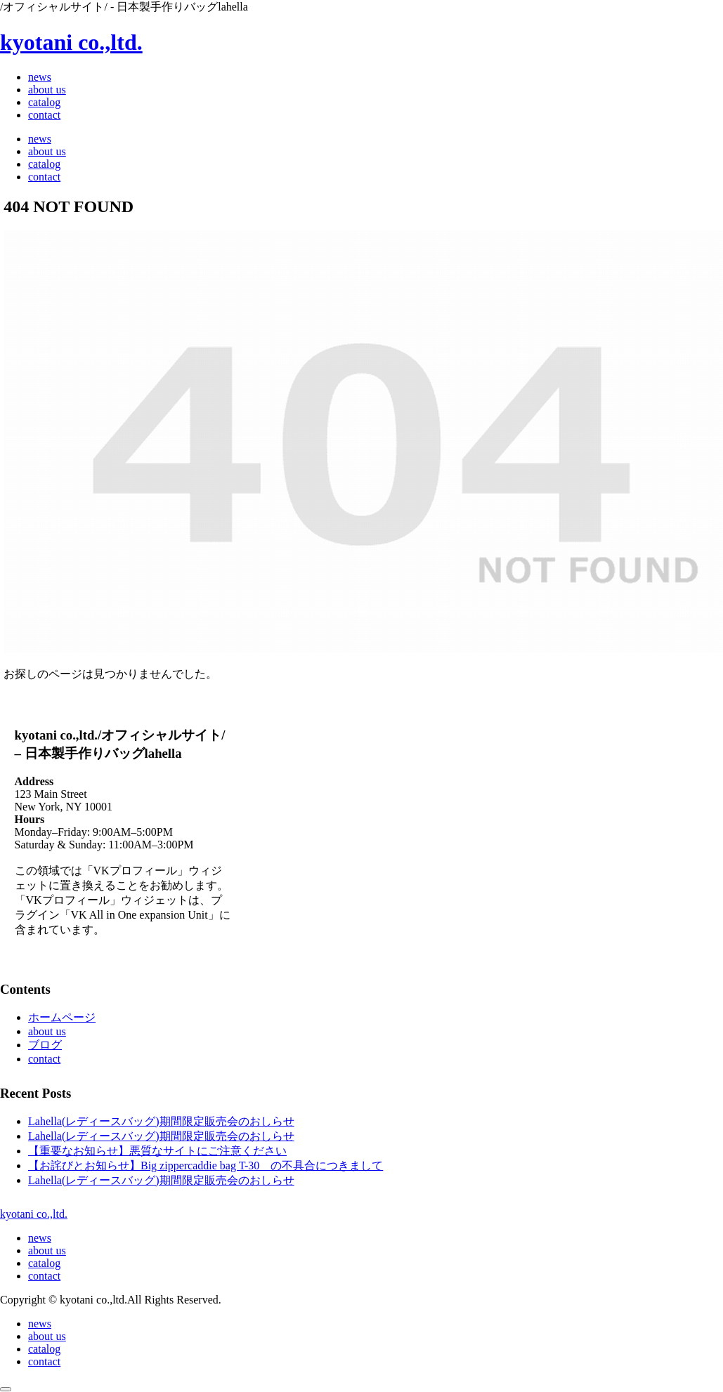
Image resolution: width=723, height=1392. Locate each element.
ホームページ (62, 1017)
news (39, 1238)
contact (44, 1059)
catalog (44, 1263)
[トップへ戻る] (5, 1389)
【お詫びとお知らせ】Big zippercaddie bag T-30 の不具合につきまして (205, 1165)
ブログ (45, 1045)
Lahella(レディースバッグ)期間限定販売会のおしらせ (161, 1121)
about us (47, 1031)
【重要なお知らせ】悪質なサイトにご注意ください (157, 1151)
